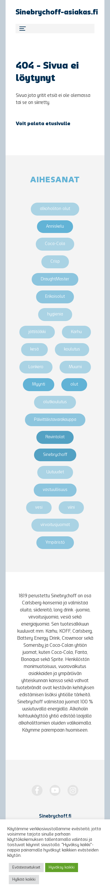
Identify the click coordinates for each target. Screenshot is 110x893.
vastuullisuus (55, 490)
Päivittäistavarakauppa (55, 420)
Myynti (38, 384)
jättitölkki (37, 332)
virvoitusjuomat (55, 525)
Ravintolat (55, 437)
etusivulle (57, 124)
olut (74, 384)
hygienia (55, 314)
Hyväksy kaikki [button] (62, 867)
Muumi (75, 367)
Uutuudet (55, 472)
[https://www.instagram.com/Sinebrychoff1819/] (72, 790)
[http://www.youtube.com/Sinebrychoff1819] (55, 790)
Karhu (76, 332)
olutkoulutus (55, 402)
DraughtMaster (55, 279)
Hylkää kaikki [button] (23, 880)
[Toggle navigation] (55, 28)
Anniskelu (55, 226)
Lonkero (35, 367)
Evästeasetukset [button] (26, 867)
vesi (39, 507)
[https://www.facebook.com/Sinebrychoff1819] (37, 790)
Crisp (55, 261)
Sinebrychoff (55, 455)
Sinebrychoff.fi (55, 816)
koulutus (72, 349)
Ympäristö (55, 542)
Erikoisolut (55, 297)
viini (71, 507)
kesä (34, 349)
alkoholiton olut (55, 209)
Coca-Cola (55, 244)
